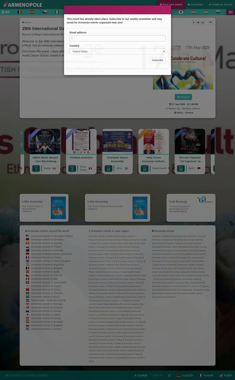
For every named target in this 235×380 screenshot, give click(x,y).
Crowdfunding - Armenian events (194, 290)
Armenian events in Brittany (103, 282)
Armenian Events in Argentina (47, 264)
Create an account (220, 4)
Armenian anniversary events (186, 279)
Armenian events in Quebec (130, 257)
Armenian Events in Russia (46, 311)
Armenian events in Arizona (112, 332)
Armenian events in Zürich (129, 325)
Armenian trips (171, 290)
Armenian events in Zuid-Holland (115, 311)
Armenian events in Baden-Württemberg (116, 347)
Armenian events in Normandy (110, 336)
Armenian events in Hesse (116, 240)
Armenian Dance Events (171, 275)
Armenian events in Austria (46, 318)
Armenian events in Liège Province (114, 318)
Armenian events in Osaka (109, 343)
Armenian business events (164, 286)
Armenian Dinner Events (163, 261)
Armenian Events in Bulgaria (47, 325)
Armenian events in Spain (45, 271)
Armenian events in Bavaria (132, 279)
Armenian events (164, 231)
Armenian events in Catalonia (117, 272)
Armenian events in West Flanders (126, 350)
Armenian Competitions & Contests (188, 254)
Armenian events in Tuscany (102, 354)
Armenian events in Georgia (46, 303)
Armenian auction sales (191, 293)
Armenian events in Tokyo (111, 340)
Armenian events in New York (103, 261)
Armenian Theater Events (190, 265)
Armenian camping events (165, 293)
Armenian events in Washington (111, 297)
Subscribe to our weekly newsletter (27, 375)
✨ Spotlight (140, 375)
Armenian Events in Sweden (47, 293)
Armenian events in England (102, 257)
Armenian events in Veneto (130, 282)
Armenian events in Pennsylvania (104, 250)
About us (158, 375)
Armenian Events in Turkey (46, 289)
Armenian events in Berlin (115, 315)
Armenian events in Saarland (102, 325)
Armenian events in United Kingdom (51, 261)
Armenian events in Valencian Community (108, 329)
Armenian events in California (103, 236)
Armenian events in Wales (129, 354)
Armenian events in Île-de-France (122, 247)
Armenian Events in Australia (47, 250)
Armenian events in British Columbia (106, 286)
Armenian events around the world (48, 231)
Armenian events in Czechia (46, 275)
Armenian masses (179, 272)
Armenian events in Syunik (129, 254)
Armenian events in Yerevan (131, 261)
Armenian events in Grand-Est (104, 279)
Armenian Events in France (46, 257)
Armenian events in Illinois (110, 268)
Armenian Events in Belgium (47, 268)
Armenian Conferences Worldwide (168, 240)
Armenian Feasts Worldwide (175, 247)
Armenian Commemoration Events (179, 250)
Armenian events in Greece (46, 328)
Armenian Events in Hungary (47, 321)
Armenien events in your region (110, 231)
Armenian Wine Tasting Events (189, 282)
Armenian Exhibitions (162, 236)
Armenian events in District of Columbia (107, 357)
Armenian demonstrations (164, 297)
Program (183, 97)
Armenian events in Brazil (45, 296)
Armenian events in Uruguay (47, 307)
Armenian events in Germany (47, 239)
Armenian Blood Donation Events (189, 236)
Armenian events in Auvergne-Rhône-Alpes (126, 275)
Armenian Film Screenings (190, 257)
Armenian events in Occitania (131, 322)
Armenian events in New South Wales (117, 243)
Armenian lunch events (163, 282)
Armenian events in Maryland (112, 290)
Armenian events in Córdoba (109, 307)
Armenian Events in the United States (52, 236)
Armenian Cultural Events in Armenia (51, 253)
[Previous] (3, 12)
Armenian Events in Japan (45, 314)
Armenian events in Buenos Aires (104, 265)
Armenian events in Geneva (112, 293)
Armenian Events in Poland (46, 246)
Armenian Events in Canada (46, 243)
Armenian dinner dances (163, 268)
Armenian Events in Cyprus (46, 286)
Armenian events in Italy (44, 278)
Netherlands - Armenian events (48, 300)
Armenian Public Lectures (164, 257)
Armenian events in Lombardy (116, 300)
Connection (195, 4)
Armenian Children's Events (178, 243)
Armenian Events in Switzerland (49, 282)
